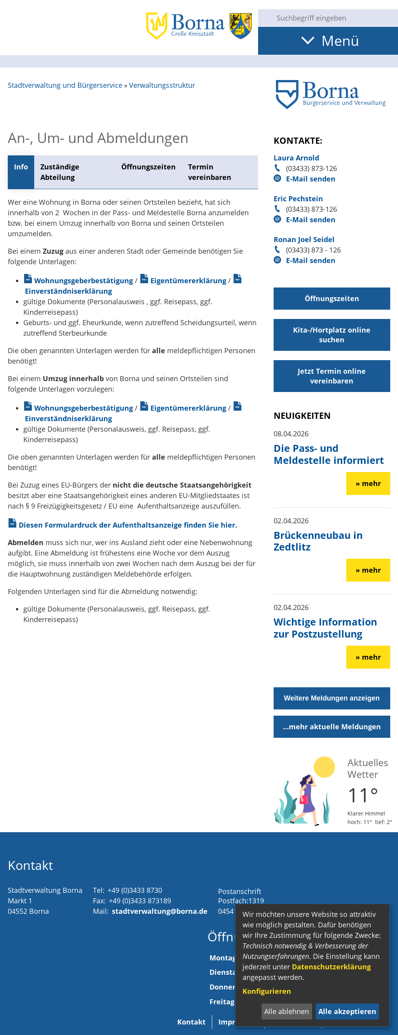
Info (21, 166)
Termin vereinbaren (209, 172)
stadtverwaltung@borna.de (160, 911)
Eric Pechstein (298, 198)
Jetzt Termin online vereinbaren (332, 375)
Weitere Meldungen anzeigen (332, 698)
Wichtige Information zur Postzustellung (325, 627)
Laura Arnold (296, 157)
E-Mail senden (310, 178)
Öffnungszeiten (148, 166)
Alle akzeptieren (347, 1011)
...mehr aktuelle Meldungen (332, 726)
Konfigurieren (267, 991)
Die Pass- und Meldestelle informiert (329, 453)
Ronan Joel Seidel (304, 239)
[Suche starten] (264, 17)
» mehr (368, 483)
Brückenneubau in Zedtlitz (318, 540)
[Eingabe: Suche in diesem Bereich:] (334, 17)
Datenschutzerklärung (331, 966)
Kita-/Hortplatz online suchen (331, 334)
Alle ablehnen (286, 1011)
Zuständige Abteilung (59, 172)
